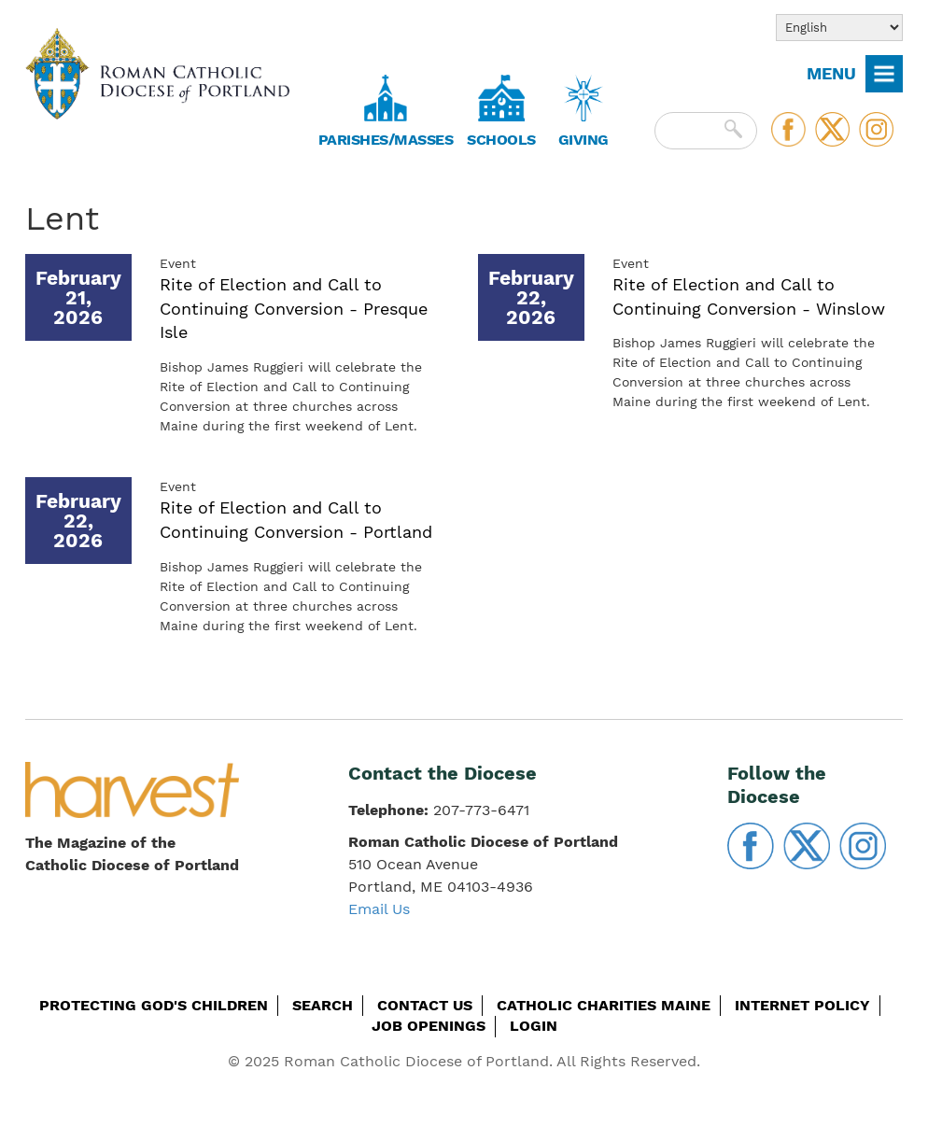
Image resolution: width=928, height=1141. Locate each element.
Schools (501, 139)
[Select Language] (839, 27)
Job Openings (428, 1026)
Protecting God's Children (153, 1005)
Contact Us (424, 1005)
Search (322, 1005)
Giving (583, 139)
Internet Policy (802, 1005)
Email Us (379, 909)
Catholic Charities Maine (603, 1005)
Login (533, 1026)
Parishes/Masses (386, 139)
